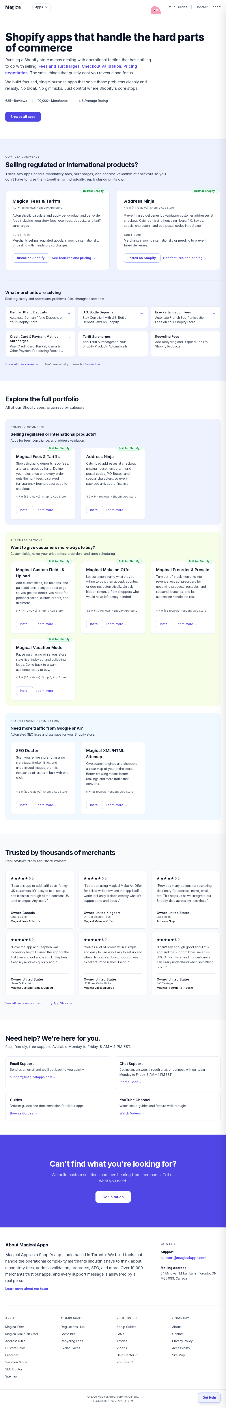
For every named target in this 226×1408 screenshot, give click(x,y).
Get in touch (113, 1197)
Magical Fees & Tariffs (38, 456)
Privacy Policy (182, 1341)
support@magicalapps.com (183, 1257)
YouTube (125, 1362)
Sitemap (11, 1376)
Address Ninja (100, 456)
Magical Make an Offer (108, 569)
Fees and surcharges (59, 66)
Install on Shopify (31, 258)
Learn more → (46, 510)
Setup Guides (176, 7)
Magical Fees (14, 1327)
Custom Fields (15, 1348)
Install (24, 510)
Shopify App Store (50, 207)
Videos (122, 1348)
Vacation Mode (16, 1362)
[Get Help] (209, 1398)
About (176, 1327)
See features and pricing (73, 258)
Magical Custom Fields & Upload (40, 572)
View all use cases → (22, 364)
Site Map (178, 1355)
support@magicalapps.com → (33, 1077)
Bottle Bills (68, 1334)
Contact (177, 1334)
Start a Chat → (131, 1082)
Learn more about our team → (28, 1288)
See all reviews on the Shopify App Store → (38, 1003)
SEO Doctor (27, 750)
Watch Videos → (132, 1113)
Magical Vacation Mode (39, 647)
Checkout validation (101, 66)
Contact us (92, 364)
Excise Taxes (70, 1348)
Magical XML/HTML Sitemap (105, 753)
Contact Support (208, 7)
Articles (122, 1341)
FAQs (120, 1334)
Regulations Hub (73, 1327)
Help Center (127, 1355)
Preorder (12, 1355)
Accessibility (181, 1348)
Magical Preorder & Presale (182, 569)
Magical (13, 7)
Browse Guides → (23, 1113)
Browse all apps (23, 116)
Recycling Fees (72, 1341)
